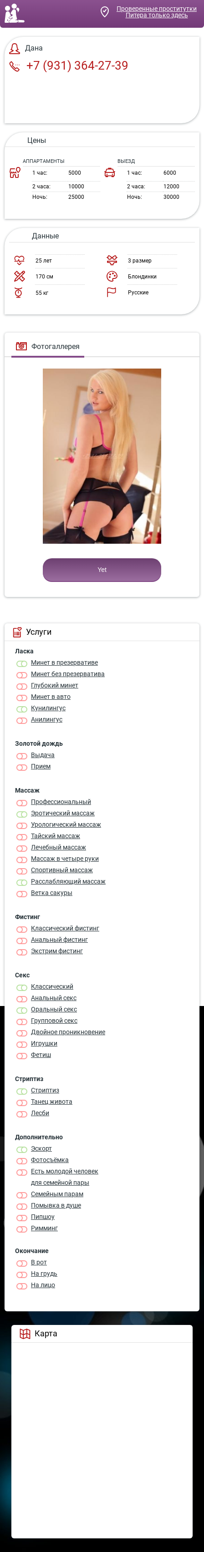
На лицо (43, 1285)
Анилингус (46, 719)
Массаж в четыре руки (65, 858)
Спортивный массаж (62, 870)
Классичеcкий (52, 986)
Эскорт (41, 1148)
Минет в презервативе (64, 662)
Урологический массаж (66, 824)
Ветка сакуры (51, 892)
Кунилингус (48, 708)
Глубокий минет (54, 685)
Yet (102, 569)
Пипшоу (43, 1216)
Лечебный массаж (58, 847)
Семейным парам (57, 1194)
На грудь (44, 1273)
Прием (41, 766)
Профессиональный (61, 801)
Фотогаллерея (48, 346)
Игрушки (44, 1043)
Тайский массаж (55, 835)
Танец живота (51, 1101)
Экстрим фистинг (57, 951)
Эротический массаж (63, 813)
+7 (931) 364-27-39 (68, 65)
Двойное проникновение (68, 1032)
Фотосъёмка (50, 1159)
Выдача (43, 754)
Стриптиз (45, 1090)
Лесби (40, 1113)
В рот (39, 1262)
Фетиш (41, 1054)
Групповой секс (54, 1020)
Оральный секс (54, 1009)
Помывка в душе (56, 1205)
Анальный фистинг (59, 939)
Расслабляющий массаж (68, 881)
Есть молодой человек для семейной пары (64, 1177)
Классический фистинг (65, 928)
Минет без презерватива (68, 673)
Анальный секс (53, 997)
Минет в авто (51, 696)
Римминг (44, 1228)
